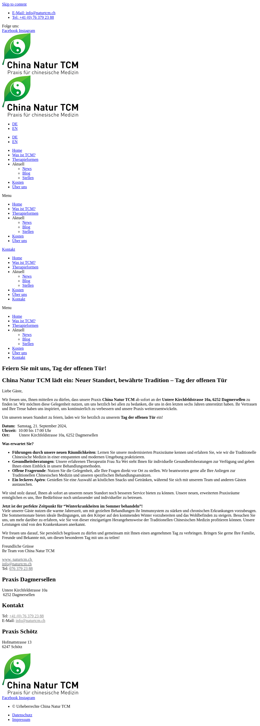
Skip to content (14, 4)
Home (17, 150)
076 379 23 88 (21, 568)
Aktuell (18, 164)
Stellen (28, 178)
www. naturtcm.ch (17, 559)
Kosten (18, 182)
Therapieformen (25, 159)
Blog (26, 173)
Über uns (19, 187)
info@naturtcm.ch (30, 620)
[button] (130, 195)
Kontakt (18, 299)
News (26, 168)
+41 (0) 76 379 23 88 (26, 616)
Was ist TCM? (24, 155)
